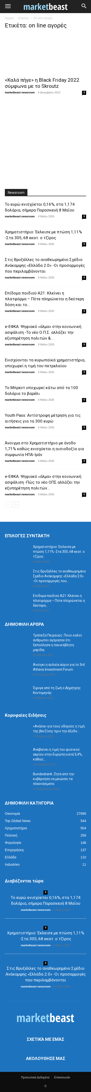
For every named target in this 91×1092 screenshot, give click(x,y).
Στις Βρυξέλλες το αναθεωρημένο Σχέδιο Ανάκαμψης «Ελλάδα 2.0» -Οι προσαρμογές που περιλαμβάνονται (45, 265)
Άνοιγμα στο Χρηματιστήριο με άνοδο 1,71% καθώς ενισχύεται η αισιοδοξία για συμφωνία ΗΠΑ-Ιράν (44, 448)
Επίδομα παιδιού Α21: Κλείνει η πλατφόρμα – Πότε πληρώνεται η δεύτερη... (59, 600)
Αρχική (9, 18)
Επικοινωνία (62, 1077)
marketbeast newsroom (20, 92)
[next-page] (16, 505)
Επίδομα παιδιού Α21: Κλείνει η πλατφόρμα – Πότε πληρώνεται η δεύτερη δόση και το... (44, 299)
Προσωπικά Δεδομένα (35, 1077)
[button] (8, 6)
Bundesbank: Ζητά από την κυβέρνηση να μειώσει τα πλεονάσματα (53, 779)
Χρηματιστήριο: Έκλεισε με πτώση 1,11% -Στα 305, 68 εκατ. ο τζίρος (59, 551)
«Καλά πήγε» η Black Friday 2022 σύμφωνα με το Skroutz (42, 83)
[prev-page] (8, 505)
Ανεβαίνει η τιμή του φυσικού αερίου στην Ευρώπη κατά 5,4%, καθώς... (58, 754)
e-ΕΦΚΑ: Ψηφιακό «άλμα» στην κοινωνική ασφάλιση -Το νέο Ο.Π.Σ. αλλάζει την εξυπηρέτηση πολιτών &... (43, 332)
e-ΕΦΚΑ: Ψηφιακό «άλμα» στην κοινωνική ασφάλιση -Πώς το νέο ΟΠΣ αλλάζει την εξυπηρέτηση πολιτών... (43, 482)
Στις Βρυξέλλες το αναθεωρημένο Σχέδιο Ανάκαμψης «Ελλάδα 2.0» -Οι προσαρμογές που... (59, 576)
